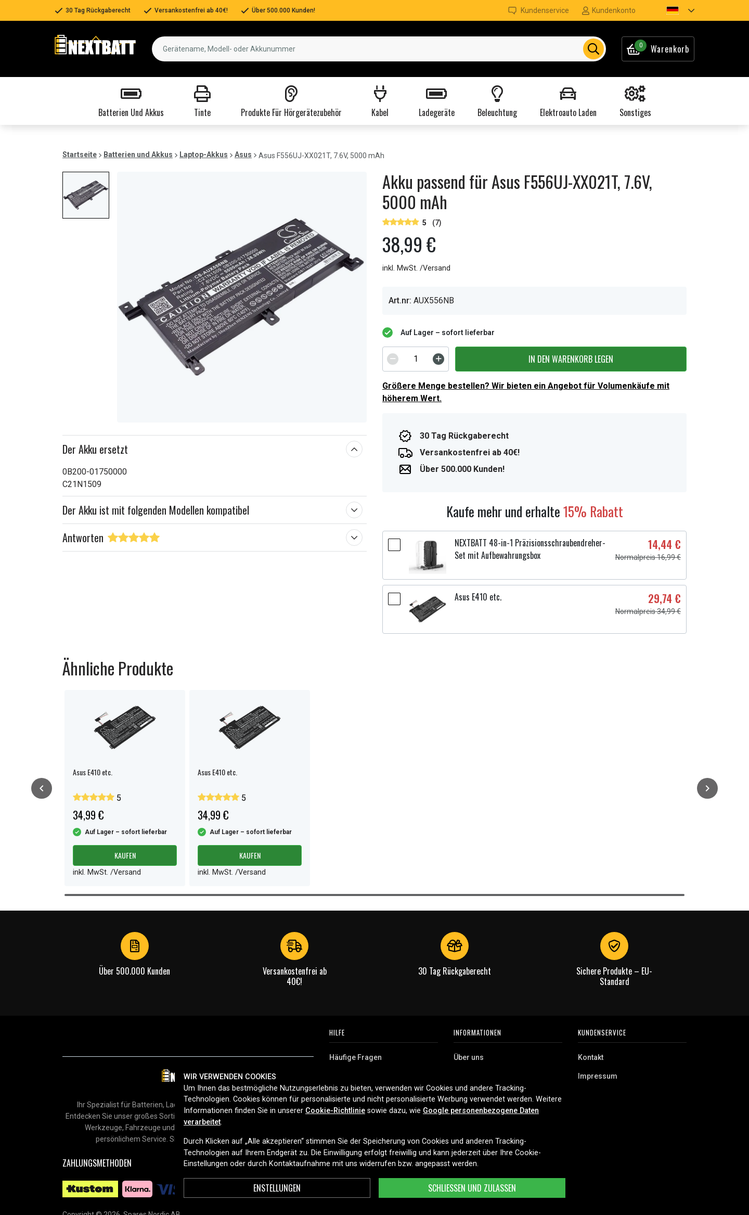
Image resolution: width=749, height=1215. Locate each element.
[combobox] (379, 48)
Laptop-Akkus (203, 154)
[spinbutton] (416, 359)
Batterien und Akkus (138, 154)
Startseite (79, 154)
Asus (243, 154)
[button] (671, 10)
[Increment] (438, 359)
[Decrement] (393, 359)
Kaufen (125, 855)
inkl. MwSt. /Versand (416, 268)
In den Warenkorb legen (570, 359)
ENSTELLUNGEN (277, 1188)
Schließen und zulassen (472, 1188)
